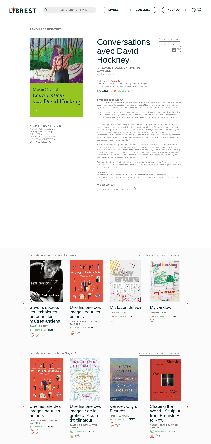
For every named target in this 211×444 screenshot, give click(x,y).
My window (160, 307)
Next (187, 304)
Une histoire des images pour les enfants (85, 312)
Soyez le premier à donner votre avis (116, 189)
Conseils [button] (143, 9)
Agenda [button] (174, 9)
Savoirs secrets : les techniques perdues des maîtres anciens (45, 314)
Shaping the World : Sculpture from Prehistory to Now (166, 413)
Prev (24, 304)
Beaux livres (117, 81)
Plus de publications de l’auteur (159, 256)
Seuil (110, 74)
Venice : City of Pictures (124, 408)
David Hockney (114, 67)
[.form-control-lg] (72, 10)
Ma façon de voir (126, 307)
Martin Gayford (65, 353)
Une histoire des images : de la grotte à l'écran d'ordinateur (85, 413)
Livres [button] (113, 9)
